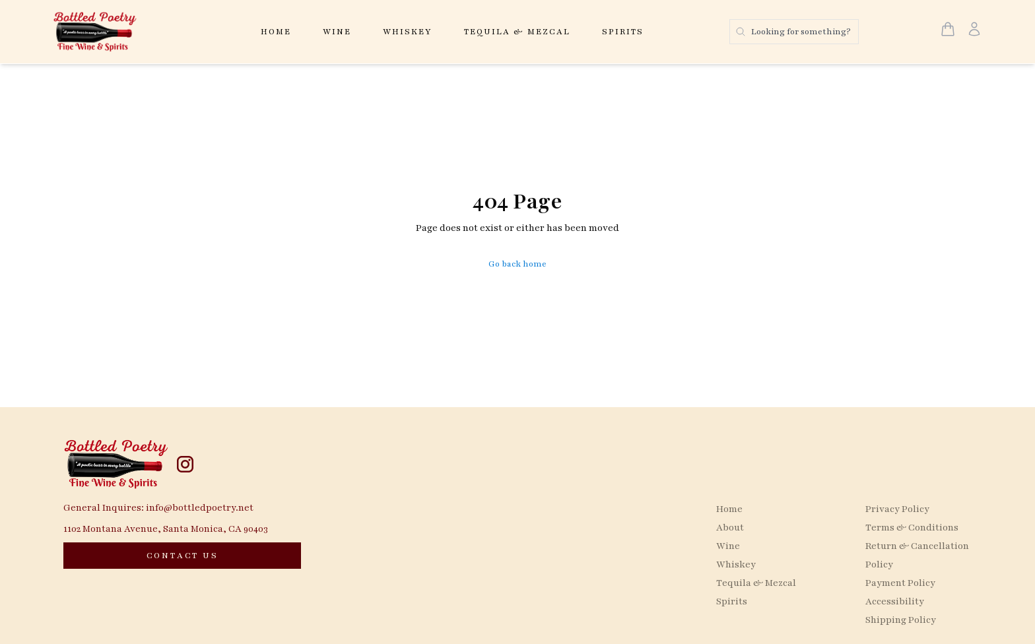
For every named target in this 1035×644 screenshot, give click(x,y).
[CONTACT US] (182, 555)
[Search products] (794, 31)
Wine (337, 31)
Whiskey (407, 31)
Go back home (517, 264)
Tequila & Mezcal (517, 31)
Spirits (623, 31)
